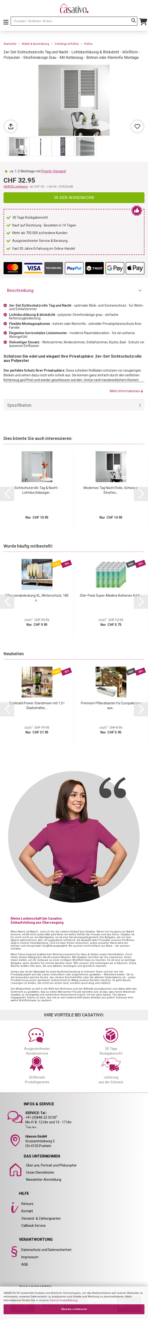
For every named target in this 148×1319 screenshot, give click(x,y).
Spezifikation (19, 405)
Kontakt (27, 1211)
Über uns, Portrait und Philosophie (51, 1165)
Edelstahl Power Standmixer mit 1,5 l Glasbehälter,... (36, 705)
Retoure (27, 1204)
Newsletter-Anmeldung (43, 1179)
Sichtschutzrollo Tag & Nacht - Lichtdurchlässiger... (36, 490)
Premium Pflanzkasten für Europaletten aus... (111, 705)
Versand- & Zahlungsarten (41, 1218)
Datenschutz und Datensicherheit (46, 1250)
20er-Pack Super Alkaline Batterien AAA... (111, 595)
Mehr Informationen (126, 391)
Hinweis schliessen (74, 1309)
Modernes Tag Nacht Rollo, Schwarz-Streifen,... (111, 490)
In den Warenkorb (74, 197)
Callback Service (33, 1225)
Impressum (29, 1257)
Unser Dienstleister (40, 1172)
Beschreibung (20, 290)
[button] (7, 494)
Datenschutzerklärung (64, 1300)
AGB (24, 1264)
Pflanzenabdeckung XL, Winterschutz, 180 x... (37, 598)
